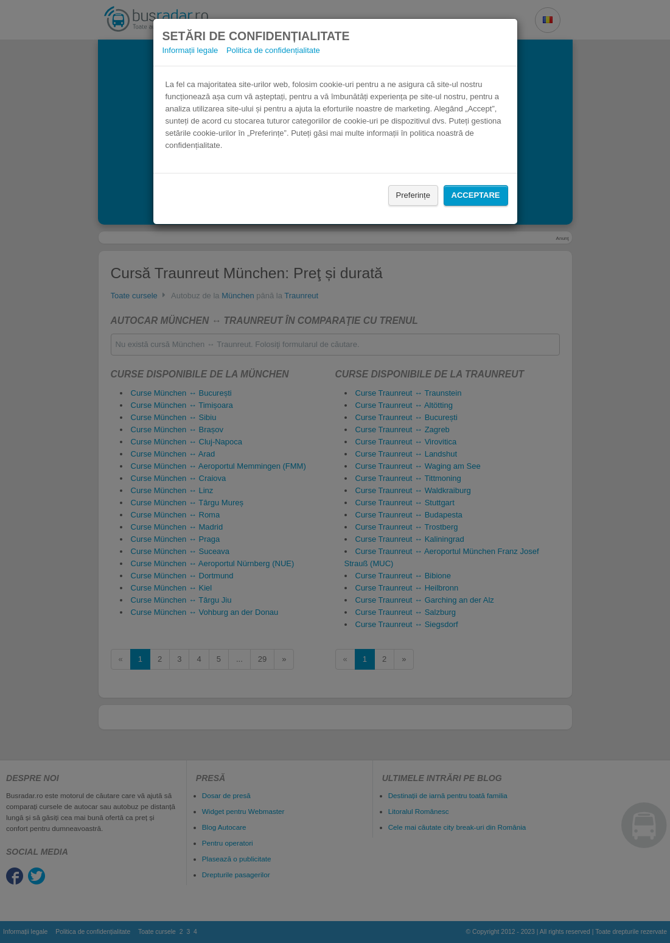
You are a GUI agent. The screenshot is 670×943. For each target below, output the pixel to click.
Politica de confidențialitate (273, 50)
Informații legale (190, 50)
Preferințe (413, 195)
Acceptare (476, 195)
